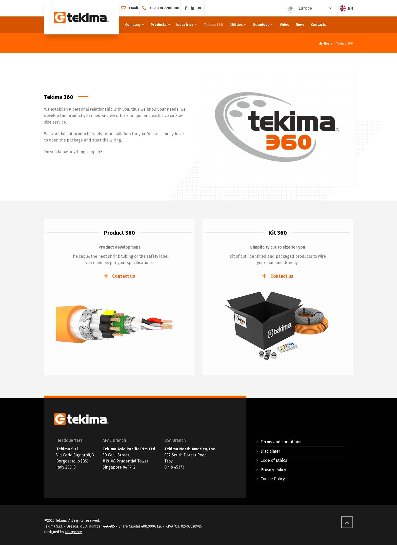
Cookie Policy (273, 478)
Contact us (123, 276)
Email (133, 8)
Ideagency (73, 532)
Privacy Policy (273, 469)
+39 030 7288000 (164, 8)
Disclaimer (270, 451)
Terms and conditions (281, 441)
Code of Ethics (274, 460)
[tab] (119, 276)
